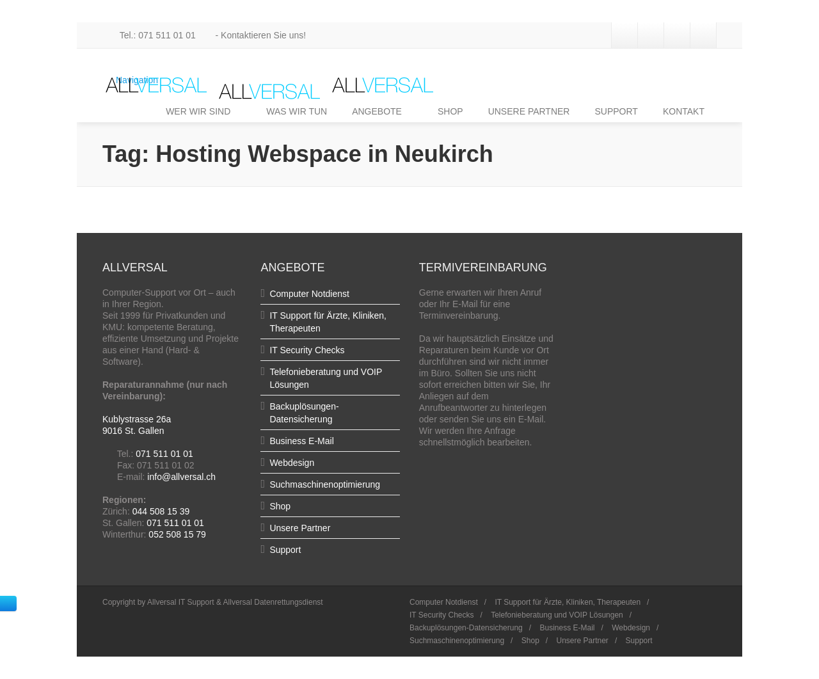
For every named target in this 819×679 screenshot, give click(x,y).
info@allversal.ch (181, 477)
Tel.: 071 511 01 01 (150, 35)
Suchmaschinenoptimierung (324, 484)
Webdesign (291, 463)
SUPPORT (615, 111)
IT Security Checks (306, 350)
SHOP (450, 111)
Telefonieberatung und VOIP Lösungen (557, 615)
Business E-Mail (301, 441)
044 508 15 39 (161, 511)
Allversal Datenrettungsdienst (273, 602)
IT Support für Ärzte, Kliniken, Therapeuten (567, 602)
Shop (279, 506)
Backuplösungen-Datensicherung (466, 627)
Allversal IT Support (180, 602)
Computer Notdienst (309, 294)
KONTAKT (683, 111)
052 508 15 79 (177, 534)
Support (285, 550)
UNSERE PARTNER (529, 111)
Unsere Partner (299, 528)
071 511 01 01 (164, 454)
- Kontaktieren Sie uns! (252, 35)
